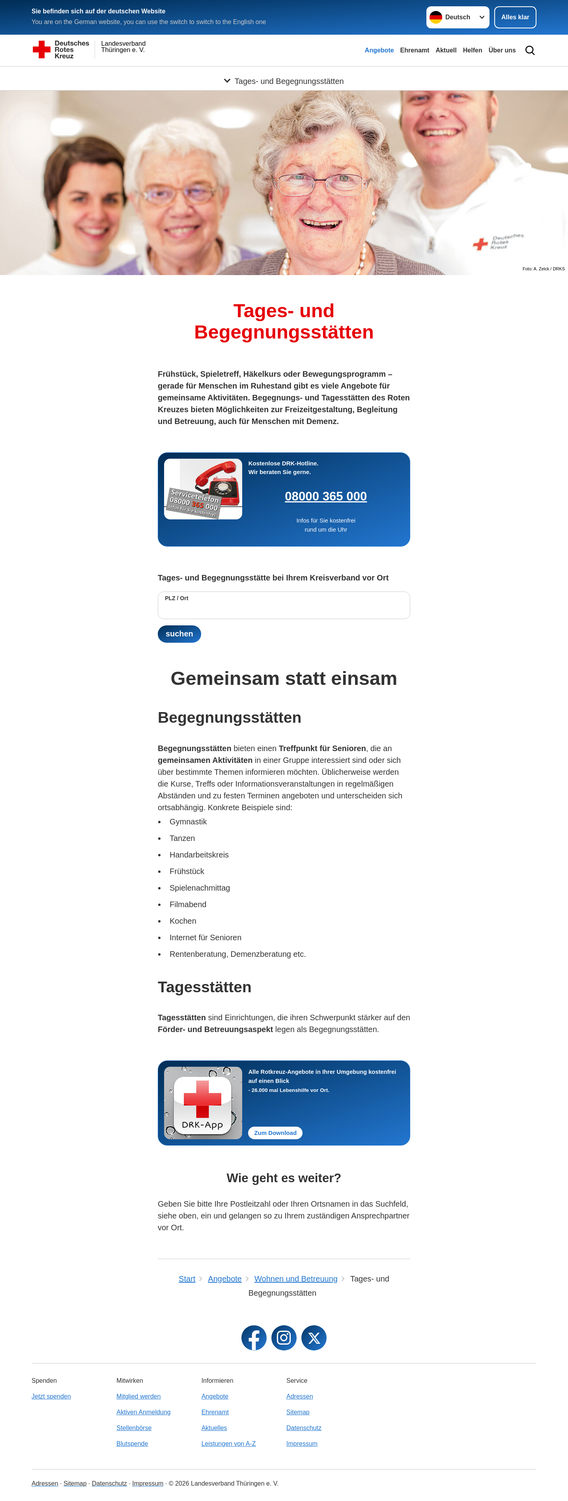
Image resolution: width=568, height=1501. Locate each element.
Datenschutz (303, 1428)
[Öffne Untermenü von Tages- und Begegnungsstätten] (284, 76)
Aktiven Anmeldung (143, 1412)
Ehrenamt (415, 50)
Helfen (472, 50)
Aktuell (445, 50)
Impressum (302, 1443)
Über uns (502, 50)
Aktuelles (214, 1428)
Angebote (379, 50)
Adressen (299, 1396)
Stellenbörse (133, 1428)
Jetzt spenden (51, 1396)
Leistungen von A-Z (229, 1443)
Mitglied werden (138, 1396)
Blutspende (132, 1443)
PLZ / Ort (176, 598)
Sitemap (298, 1412)
